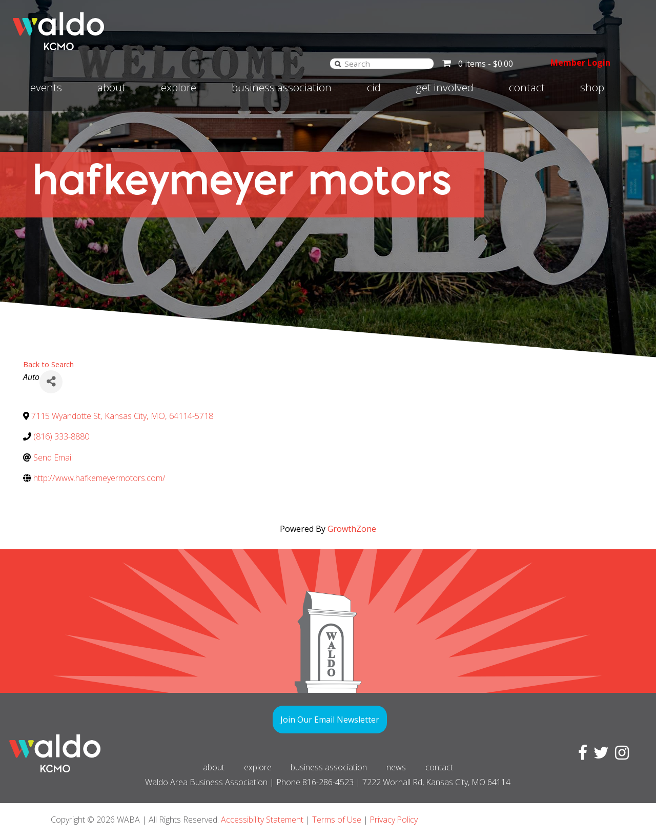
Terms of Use (336, 819)
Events (46, 87)
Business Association (282, 87)
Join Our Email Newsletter (329, 719)
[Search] (336, 63)
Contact (527, 87)
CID (374, 87)
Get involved (445, 87)
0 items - (484, 63)
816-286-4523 (328, 782)
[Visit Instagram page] (620, 755)
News (397, 767)
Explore (178, 87)
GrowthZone (351, 528)
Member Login (579, 62)
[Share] (51, 381)
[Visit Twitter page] (599, 755)
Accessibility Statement (262, 819)
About (111, 87)
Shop (592, 87)
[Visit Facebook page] (580, 755)
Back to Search (48, 364)
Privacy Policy (394, 819)
